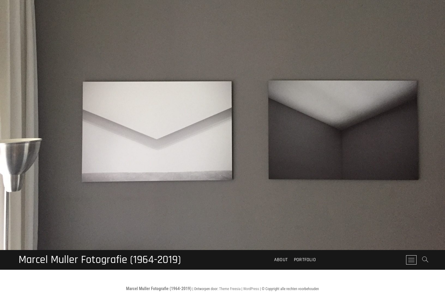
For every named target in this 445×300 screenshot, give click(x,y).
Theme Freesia (229, 289)
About (281, 259)
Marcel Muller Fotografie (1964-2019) (100, 260)
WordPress (251, 289)
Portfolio (305, 259)
